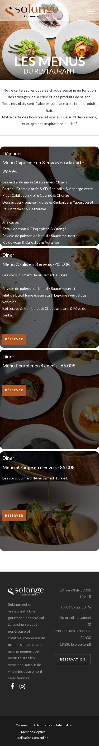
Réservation (72, 659)
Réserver (14, 339)
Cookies (21, 725)
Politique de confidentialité (53, 725)
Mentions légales (33, 732)
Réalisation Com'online (32, 738)
